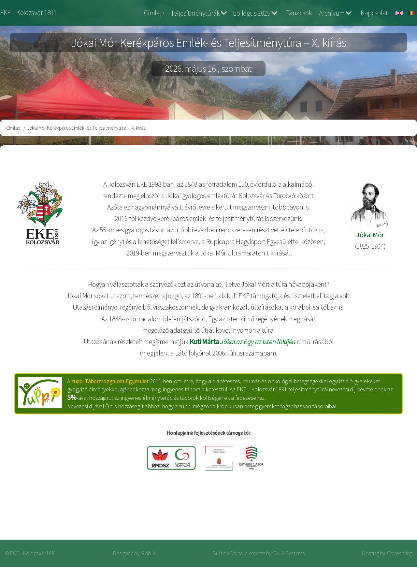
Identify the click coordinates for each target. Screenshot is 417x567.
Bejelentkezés (383, 514)
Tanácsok (299, 12)
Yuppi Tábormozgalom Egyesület (110, 381)
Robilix (148, 553)
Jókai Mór (370, 234)
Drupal (237, 553)
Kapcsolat (374, 12)
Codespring (399, 553)
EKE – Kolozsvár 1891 (28, 12)
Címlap (154, 12)
